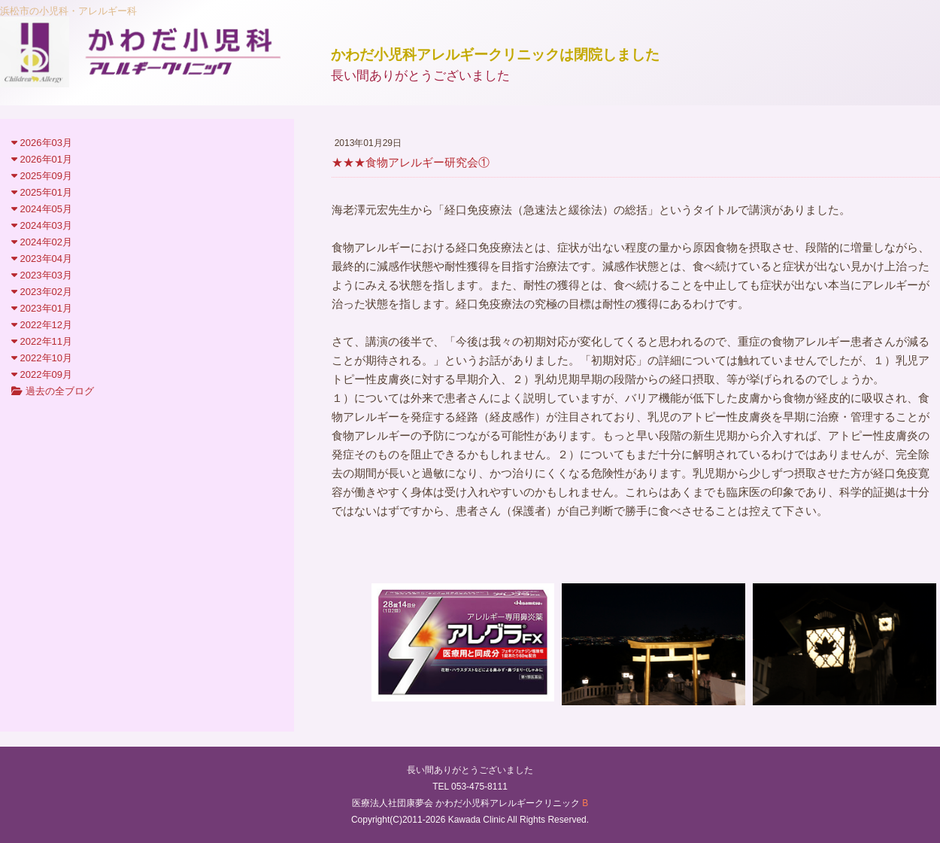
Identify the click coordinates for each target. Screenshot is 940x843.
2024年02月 (41, 242)
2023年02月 (41, 291)
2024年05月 (41, 209)
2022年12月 (41, 324)
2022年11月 (41, 341)
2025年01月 (41, 192)
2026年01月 (41, 159)
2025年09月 (41, 175)
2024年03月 (41, 225)
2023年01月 (41, 308)
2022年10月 (41, 358)
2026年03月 (41, 142)
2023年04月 (41, 258)
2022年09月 (41, 374)
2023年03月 (41, 275)
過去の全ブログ (52, 391)
